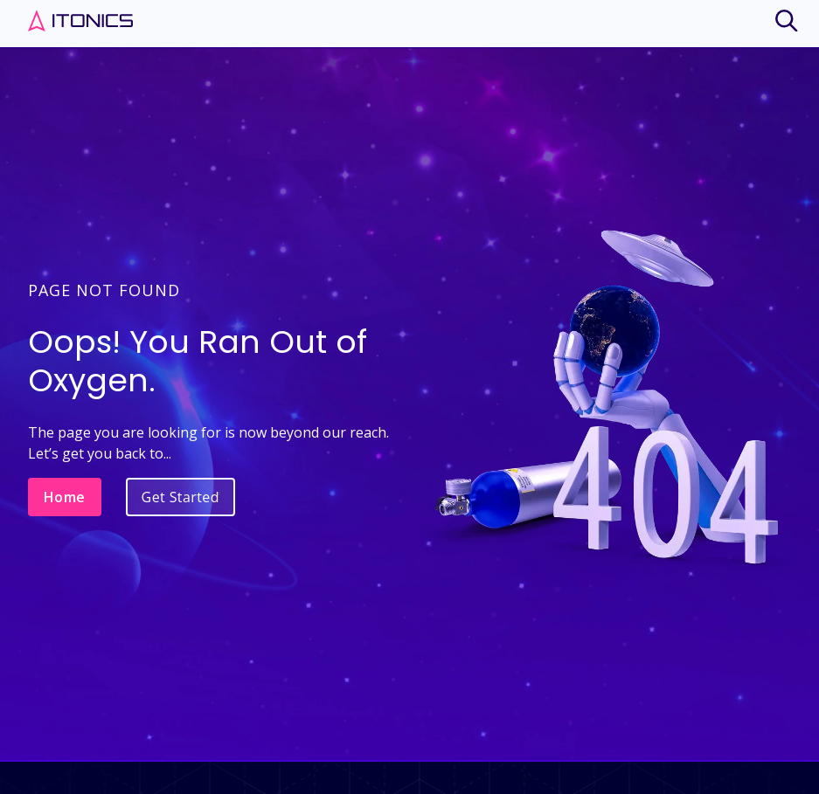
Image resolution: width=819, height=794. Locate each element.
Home (65, 497)
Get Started (180, 497)
